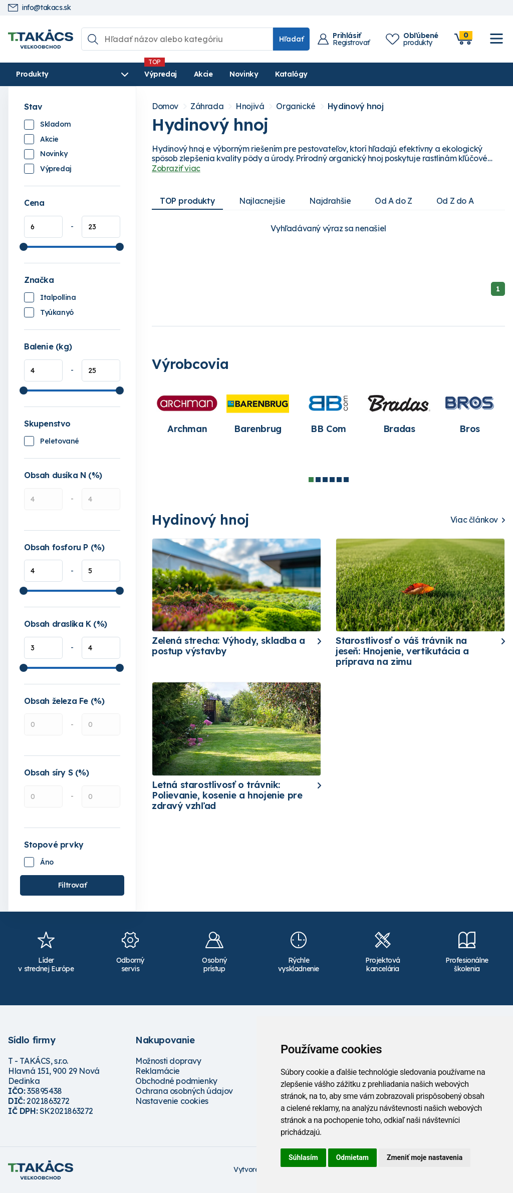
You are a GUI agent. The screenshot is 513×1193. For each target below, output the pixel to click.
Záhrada (206, 106)
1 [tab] (311, 479)
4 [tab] (332, 479)
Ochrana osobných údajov (184, 1091)
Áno (47, 862)
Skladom (55, 124)
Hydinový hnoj (356, 106)
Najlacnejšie (262, 201)
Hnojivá (249, 106)
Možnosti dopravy (168, 1061)
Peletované (59, 441)
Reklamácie (157, 1071)
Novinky (243, 74)
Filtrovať (72, 885)
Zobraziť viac (176, 168)
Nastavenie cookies (171, 1101)
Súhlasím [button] (303, 1157)
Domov (165, 106)
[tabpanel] (187, 413)
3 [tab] (325, 479)
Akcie (202, 74)
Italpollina (58, 297)
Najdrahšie (330, 201)
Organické (295, 106)
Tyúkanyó (57, 312)
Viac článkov (474, 520)
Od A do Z (393, 201)
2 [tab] (318, 479)
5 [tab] (339, 479)
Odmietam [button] (352, 1157)
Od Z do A (454, 201)
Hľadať (291, 39)
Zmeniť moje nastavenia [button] (424, 1157)
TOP (187, 201)
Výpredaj (160, 74)
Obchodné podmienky (176, 1081)
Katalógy (291, 74)
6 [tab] (346, 479)
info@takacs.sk (39, 8)
